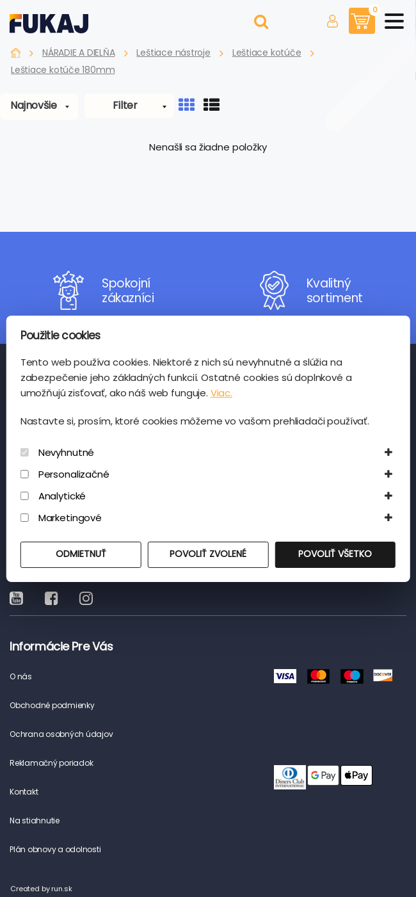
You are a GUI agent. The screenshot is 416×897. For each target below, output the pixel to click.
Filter (125, 105)
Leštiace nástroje (173, 52)
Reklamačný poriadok (51, 762)
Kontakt (24, 791)
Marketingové (70, 517)
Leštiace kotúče (266, 52)
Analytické (62, 496)
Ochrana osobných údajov (61, 734)
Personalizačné (73, 474)
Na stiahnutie (35, 820)
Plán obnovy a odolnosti (55, 849)
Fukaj (15, 53)
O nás (21, 676)
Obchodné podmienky (52, 705)
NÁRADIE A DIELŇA (78, 52)
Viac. (221, 393)
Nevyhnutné (66, 452)
